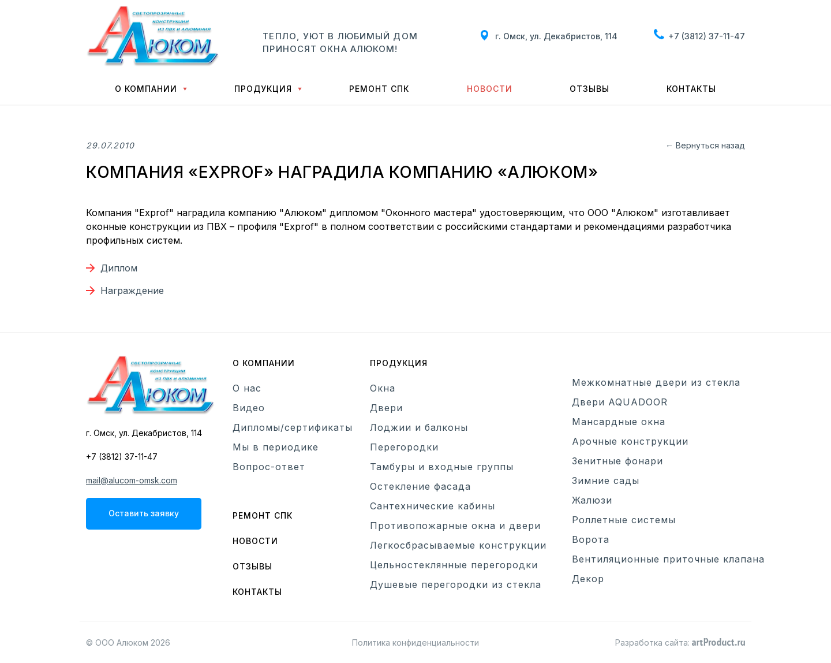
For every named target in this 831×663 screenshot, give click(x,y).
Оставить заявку (143, 513)
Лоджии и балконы (419, 427)
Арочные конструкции (630, 441)
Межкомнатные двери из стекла (656, 382)
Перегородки (404, 447)
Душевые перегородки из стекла (455, 584)
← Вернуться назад (705, 145)
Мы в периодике (276, 447)
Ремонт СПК (379, 89)
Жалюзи (592, 500)
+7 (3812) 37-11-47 (706, 36)
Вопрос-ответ (269, 466)
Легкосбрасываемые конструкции (458, 545)
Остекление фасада (420, 486)
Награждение (132, 290)
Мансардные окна (618, 421)
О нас (247, 388)
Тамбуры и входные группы (442, 466)
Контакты (691, 89)
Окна (382, 388)
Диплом (118, 268)
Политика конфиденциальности (415, 642)
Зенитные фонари (617, 461)
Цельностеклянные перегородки (454, 565)
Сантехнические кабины (432, 506)
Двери (386, 408)
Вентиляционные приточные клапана (668, 559)
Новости (489, 89)
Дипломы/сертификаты (293, 427)
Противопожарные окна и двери (455, 525)
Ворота (590, 539)
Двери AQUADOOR (620, 402)
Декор (588, 578)
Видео (249, 408)
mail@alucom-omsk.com (131, 480)
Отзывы (589, 89)
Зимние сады (605, 480)
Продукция (263, 89)
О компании (146, 89)
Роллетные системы (624, 520)
